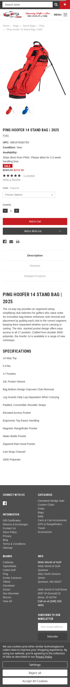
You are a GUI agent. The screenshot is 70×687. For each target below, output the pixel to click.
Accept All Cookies (35, 681)
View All (7, 601)
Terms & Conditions (14, 543)
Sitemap (7, 547)
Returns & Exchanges (15, 524)
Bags (16, 25)
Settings (35, 665)
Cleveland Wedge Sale (51, 500)
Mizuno (7, 597)
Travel (41, 528)
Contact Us (9, 528)
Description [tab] (35, 255)
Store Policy (10, 532)
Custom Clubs (46, 504)
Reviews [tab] (35, 265)
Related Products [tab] (35, 276)
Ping (41, 25)
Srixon (6, 589)
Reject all (35, 673)
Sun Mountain (11, 593)
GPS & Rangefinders (50, 524)
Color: (11, 188)
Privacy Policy (44, 656)
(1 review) (29, 175)
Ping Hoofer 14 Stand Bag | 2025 (24, 29)
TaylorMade (9, 566)
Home (6, 25)
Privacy (7, 536)
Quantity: (7, 204)
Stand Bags (29, 25)
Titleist (6, 581)
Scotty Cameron (12, 577)
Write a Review (11, 179)
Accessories (45, 531)
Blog (5, 539)
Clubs (41, 508)
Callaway (8, 562)
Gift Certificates (12, 520)
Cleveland (8, 585)
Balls (40, 516)
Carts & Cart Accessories (52, 520)
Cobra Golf (9, 570)
